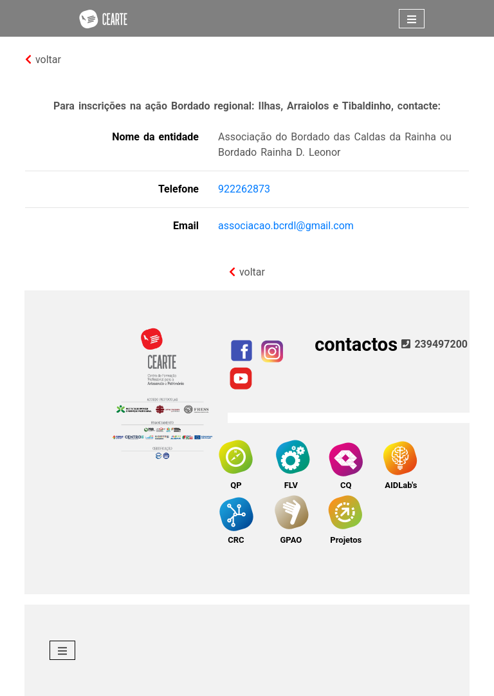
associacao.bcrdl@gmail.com (286, 226)
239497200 (434, 344)
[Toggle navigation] (412, 18)
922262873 (244, 189)
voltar (43, 59)
